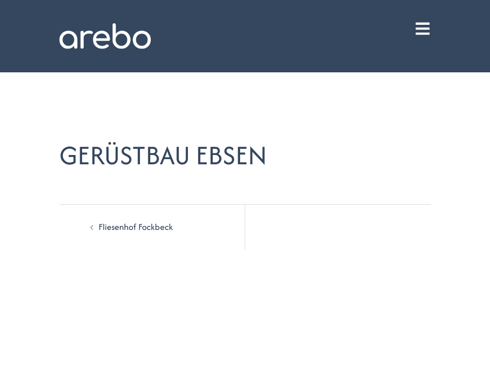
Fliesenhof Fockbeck (136, 227)
